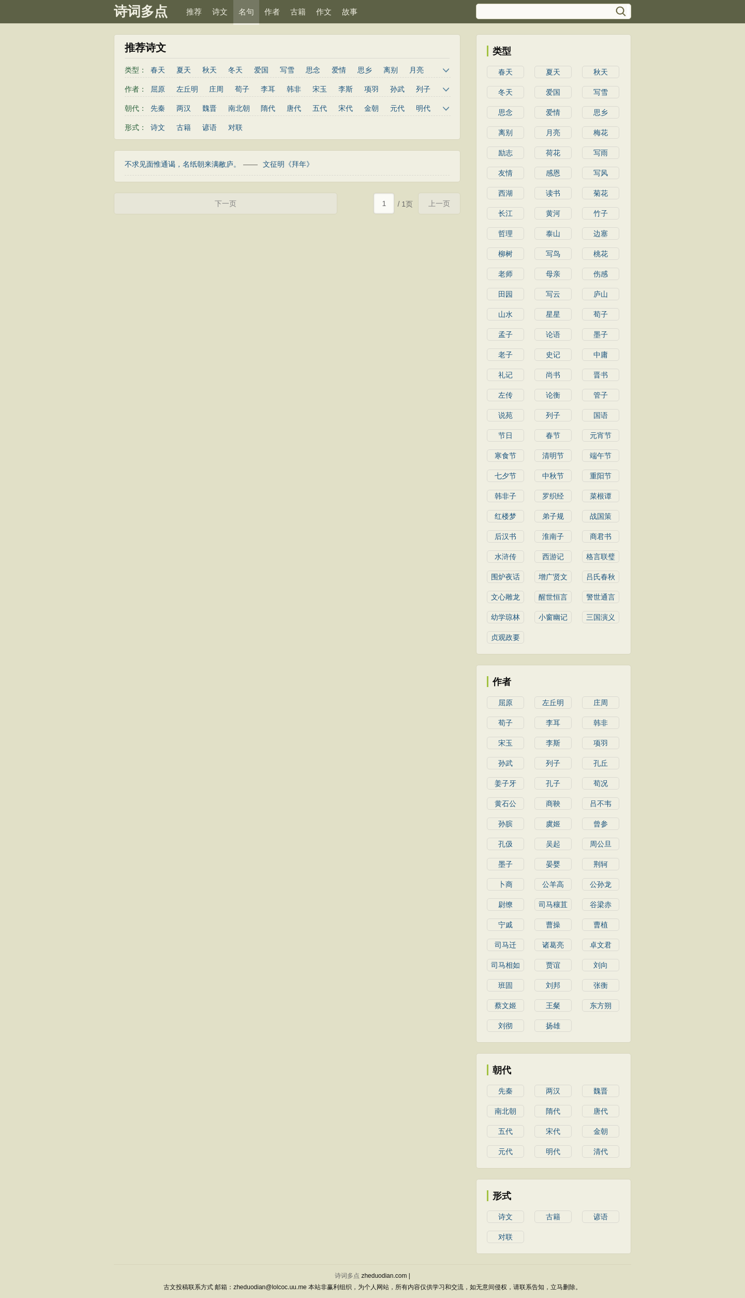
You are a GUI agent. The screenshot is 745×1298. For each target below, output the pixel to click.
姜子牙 (505, 783)
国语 (600, 415)
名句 (246, 11)
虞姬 (553, 824)
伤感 (600, 274)
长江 (505, 213)
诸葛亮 (553, 945)
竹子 (600, 213)
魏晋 (209, 108)
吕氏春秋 (600, 577)
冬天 (235, 70)
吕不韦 (601, 803)
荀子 (242, 89)
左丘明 (187, 89)
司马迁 (505, 945)
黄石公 (505, 803)
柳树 (505, 254)
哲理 (505, 233)
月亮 (416, 70)
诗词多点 (141, 11)
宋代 (345, 108)
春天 (158, 70)
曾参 (600, 824)
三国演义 (600, 617)
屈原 (158, 89)
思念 (313, 70)
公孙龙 (601, 884)
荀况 (600, 783)
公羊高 (553, 884)
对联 (235, 127)
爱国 (261, 70)
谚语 (209, 127)
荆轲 (600, 864)
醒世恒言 (553, 597)
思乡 (364, 70)
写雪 (287, 70)
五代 (319, 108)
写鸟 (553, 254)
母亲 (553, 274)
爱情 (339, 70)
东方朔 (601, 1005)
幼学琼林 (505, 617)
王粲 (553, 1005)
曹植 (600, 925)
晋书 (600, 375)
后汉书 (505, 536)
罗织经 (553, 496)
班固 (505, 985)
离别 (390, 70)
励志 (505, 153)
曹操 (553, 925)
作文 (324, 11)
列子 (423, 89)
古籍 (298, 11)
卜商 (505, 884)
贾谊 (553, 965)
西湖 (505, 193)
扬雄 (553, 1026)
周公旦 (601, 844)
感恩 (553, 173)
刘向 (600, 965)
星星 (553, 314)
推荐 (194, 11)
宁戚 (505, 925)
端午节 (601, 455)
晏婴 (553, 864)
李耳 (268, 89)
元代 (397, 108)
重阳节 (601, 476)
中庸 (600, 355)
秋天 (209, 70)
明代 (423, 108)
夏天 (183, 70)
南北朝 (239, 108)
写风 (600, 173)
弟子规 (553, 516)
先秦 (158, 108)
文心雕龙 (505, 597)
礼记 (505, 375)
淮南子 (553, 536)
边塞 (600, 233)
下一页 (225, 203)
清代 (600, 1151)
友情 (505, 173)
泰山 (553, 233)
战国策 (601, 516)
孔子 (553, 783)
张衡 (600, 985)
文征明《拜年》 (288, 164)
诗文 (220, 11)
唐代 (294, 108)
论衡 (553, 395)
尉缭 (505, 904)
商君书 (601, 536)
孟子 (505, 334)
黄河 (553, 213)
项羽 (371, 89)
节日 (505, 435)
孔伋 (505, 844)
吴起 (553, 844)
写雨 (600, 153)
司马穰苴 (553, 904)
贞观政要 (505, 637)
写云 (553, 294)
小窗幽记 (553, 617)
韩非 (294, 89)
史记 (553, 355)
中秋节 (553, 476)
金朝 (371, 108)
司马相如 (505, 965)
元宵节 (601, 435)
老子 (505, 355)
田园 (505, 294)
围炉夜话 (505, 577)
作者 (272, 11)
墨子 (600, 334)
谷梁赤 (601, 904)
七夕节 (505, 476)
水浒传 (505, 556)
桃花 (600, 254)
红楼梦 (505, 516)
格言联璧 (600, 556)
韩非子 (505, 496)
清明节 (553, 455)
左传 (505, 395)
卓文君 (601, 945)
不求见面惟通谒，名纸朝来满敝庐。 (183, 164)
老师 (505, 274)
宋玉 (319, 89)
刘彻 (505, 1026)
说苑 (505, 415)
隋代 (268, 108)
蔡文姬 (505, 1005)
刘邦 (553, 985)
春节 (553, 435)
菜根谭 (601, 496)
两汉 (183, 108)
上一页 (439, 203)
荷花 (553, 153)
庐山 (600, 294)
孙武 (397, 89)
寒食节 (505, 455)
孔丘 (600, 763)
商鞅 (553, 803)
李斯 (345, 89)
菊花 (600, 193)
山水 (505, 314)
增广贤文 (553, 577)
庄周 (216, 89)
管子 (600, 395)
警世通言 (600, 597)
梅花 (600, 132)
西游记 (553, 556)
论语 (553, 334)
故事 (349, 11)
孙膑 (505, 824)
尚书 (553, 375)
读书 (553, 193)
